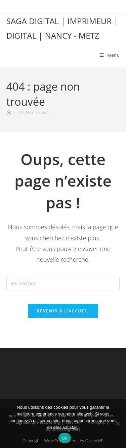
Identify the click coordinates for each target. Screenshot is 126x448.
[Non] (117, 423)
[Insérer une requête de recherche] (63, 283)
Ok (65, 438)
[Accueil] (8, 112)
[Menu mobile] (110, 55)
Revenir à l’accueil (63, 311)
